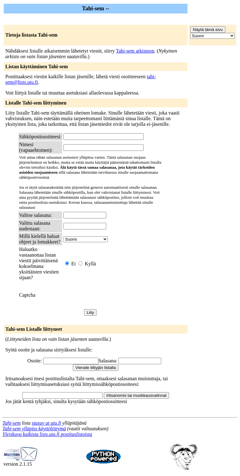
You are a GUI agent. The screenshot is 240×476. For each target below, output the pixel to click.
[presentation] (110, 295)
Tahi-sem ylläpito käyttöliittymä (34, 428)
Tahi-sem (11, 423)
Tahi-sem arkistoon (135, 51)
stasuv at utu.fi (46, 423)
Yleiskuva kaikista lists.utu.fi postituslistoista (47, 434)
